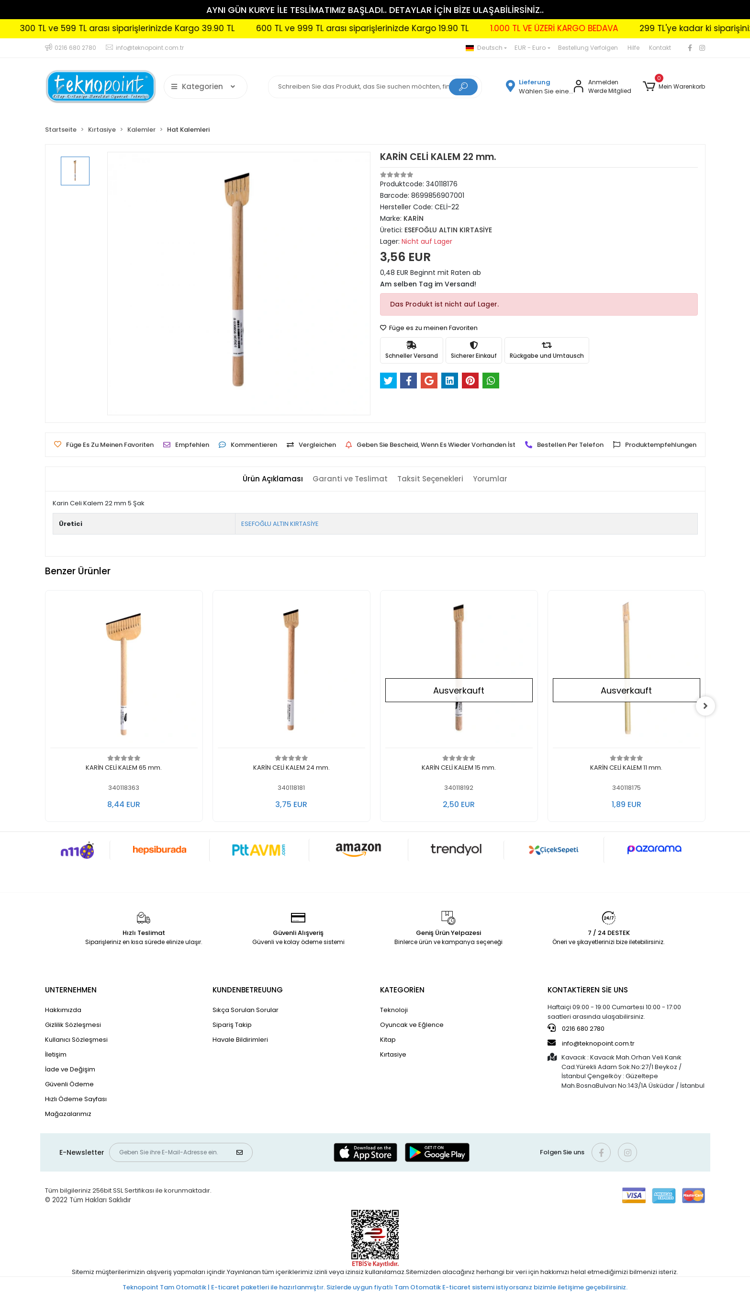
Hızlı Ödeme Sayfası (76, 1099)
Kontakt (660, 48)
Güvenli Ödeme (69, 1084)
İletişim (56, 1054)
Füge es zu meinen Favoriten (429, 327)
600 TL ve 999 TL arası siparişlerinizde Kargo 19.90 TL (397, 28)
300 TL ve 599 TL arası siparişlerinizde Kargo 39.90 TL (161, 28)
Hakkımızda (63, 1009)
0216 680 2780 (576, 1028)
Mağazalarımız (68, 1113)
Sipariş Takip (232, 1024)
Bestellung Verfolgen (588, 48)
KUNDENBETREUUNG (248, 990)
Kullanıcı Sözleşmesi (76, 1039)
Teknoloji (394, 1009)
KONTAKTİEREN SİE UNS (588, 990)
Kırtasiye (393, 1054)
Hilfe (633, 48)
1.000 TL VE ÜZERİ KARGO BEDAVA (588, 28)
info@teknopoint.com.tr (591, 1043)
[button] (674, 87)
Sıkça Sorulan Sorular (246, 1009)
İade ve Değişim (70, 1069)
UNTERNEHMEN (71, 990)
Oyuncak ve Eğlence (412, 1024)
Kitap (388, 1039)
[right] (705, 706)
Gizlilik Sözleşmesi (73, 1024)
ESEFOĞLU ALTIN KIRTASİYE (280, 523)
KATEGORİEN (402, 990)
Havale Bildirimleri (240, 1039)
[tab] (273, 479)
